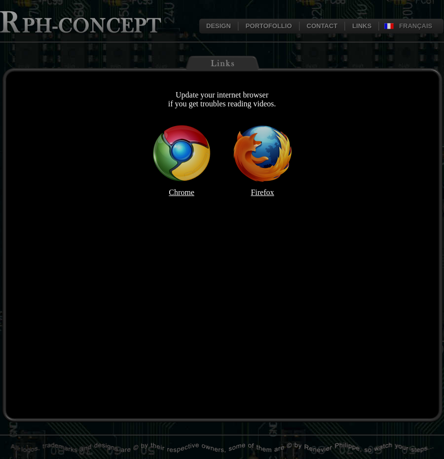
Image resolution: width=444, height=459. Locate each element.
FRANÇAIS (415, 26)
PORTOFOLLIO (269, 26)
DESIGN (218, 26)
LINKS (361, 26)
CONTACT (322, 26)
